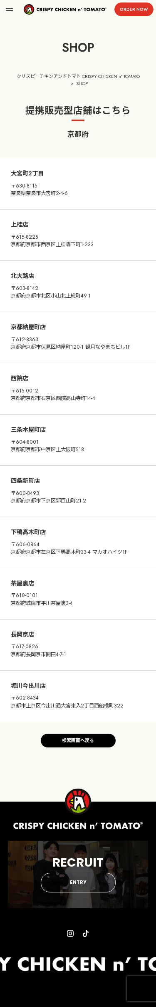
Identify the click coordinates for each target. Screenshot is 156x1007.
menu (9, 9)
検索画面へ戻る (78, 740)
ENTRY (78, 882)
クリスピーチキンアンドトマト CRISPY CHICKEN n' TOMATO (78, 76)
